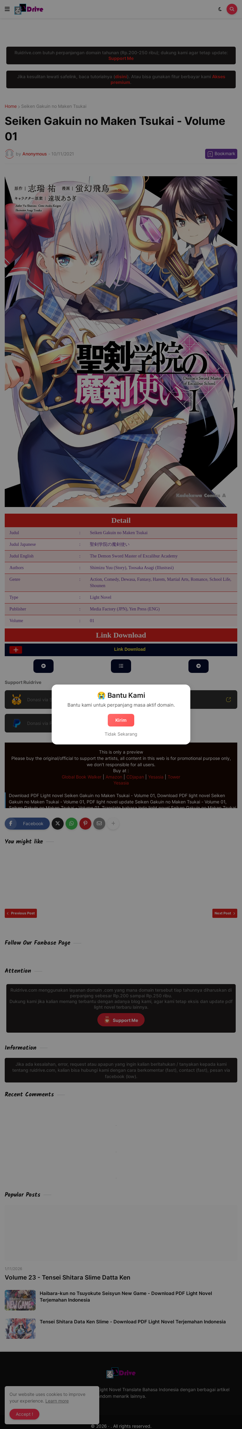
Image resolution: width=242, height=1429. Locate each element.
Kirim (121, 720)
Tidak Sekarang (121, 734)
